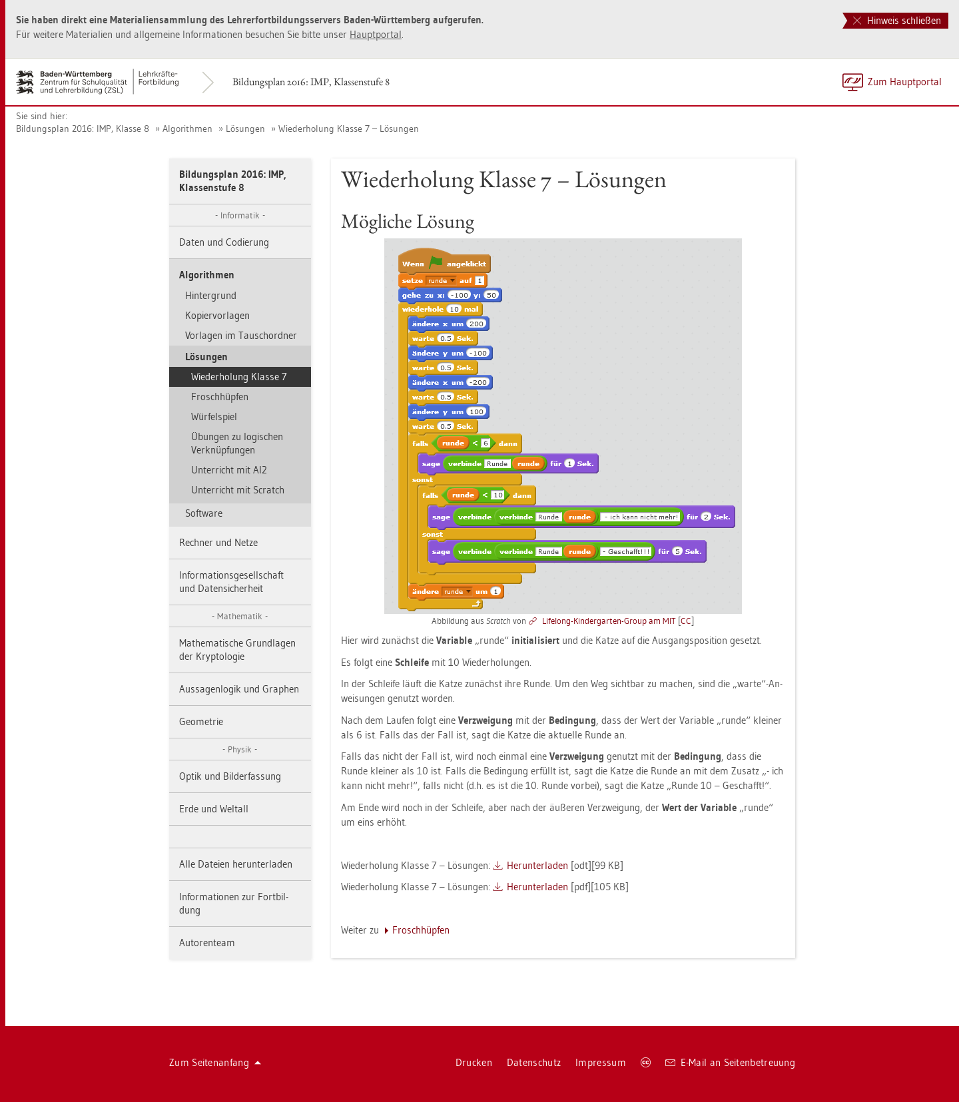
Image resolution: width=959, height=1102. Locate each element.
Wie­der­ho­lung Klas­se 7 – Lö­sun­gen (348, 129)
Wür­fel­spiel (214, 416)
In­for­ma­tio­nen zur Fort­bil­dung (233, 903)
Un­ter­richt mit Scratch (237, 489)
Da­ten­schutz (534, 1062)
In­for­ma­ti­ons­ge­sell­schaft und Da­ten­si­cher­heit (231, 582)
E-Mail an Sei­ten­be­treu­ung (730, 1062)
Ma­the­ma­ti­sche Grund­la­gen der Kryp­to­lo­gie (237, 650)
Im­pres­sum (600, 1062)
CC (686, 620)
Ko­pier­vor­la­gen (217, 315)
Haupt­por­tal (376, 34)
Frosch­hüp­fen (219, 396)
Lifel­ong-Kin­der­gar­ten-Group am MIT (609, 620)
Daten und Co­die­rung (224, 242)
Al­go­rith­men (187, 129)
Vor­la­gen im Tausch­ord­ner (241, 335)
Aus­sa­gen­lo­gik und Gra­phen (239, 689)
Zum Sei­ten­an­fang (215, 1062)
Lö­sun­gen (245, 129)
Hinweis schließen (897, 20)
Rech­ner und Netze (218, 542)
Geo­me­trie (201, 721)
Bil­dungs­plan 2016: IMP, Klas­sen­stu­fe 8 (311, 81)
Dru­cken (474, 1062)
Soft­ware (203, 513)
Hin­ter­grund (210, 295)
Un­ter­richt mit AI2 (229, 469)
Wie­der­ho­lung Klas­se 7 (239, 376)
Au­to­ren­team (207, 942)
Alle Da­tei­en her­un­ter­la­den (235, 864)
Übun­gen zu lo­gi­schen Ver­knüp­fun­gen (237, 443)
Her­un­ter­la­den (537, 865)
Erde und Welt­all (213, 808)
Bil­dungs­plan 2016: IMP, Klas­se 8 (82, 129)
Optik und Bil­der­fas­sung (230, 776)
